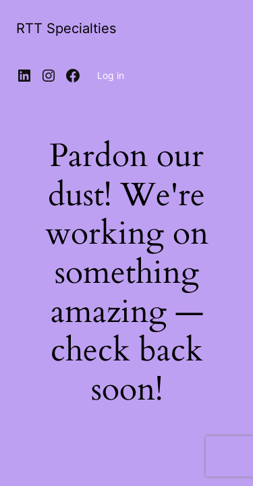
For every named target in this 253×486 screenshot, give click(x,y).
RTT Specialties (66, 28)
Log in (110, 75)
